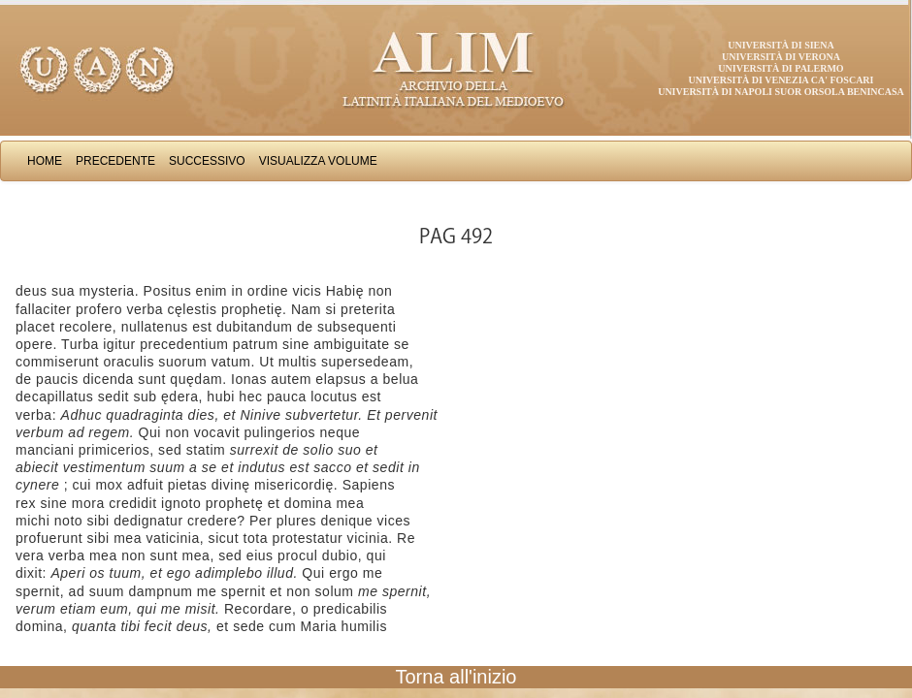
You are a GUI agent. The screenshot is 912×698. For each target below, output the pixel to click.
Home (44, 161)
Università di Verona (781, 56)
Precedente (115, 161)
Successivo (207, 161)
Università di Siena (780, 45)
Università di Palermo (780, 68)
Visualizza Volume (318, 161)
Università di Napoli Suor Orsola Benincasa (781, 91)
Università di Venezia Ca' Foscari (781, 80)
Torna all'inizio (456, 676)
